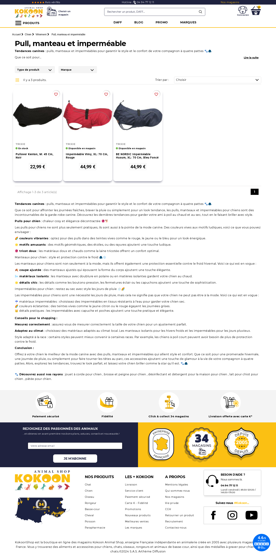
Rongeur (91, 503)
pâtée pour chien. (38, 379)
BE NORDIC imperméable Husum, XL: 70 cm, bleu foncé (137, 155)
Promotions (133, 509)
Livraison (131, 484)
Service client (134, 490)
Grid (17, 80)
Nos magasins (174, 496)
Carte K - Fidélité (136, 503)
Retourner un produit (179, 515)
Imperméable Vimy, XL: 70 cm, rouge (87, 155)
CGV (168, 509)
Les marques (133, 527)
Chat (88, 484)
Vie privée (172, 503)
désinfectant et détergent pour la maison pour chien (188, 374)
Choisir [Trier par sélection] (218, 80)
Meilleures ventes (137, 521)
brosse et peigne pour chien (125, 374)
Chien (89, 490)
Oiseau (89, 496)
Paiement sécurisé (137, 496)
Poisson (90, 521)
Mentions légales (176, 484)
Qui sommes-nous (177, 490)
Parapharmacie (95, 527)
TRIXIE (20, 144)
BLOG (138, 22)
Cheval (89, 515)
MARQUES (188, 22)
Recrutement (174, 521)
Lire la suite (251, 57)
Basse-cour (92, 509)
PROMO (162, 22)
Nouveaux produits (138, 515)
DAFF (118, 22)
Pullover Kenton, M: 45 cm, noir (35, 155)
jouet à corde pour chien (84, 374)
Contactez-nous (175, 527)
